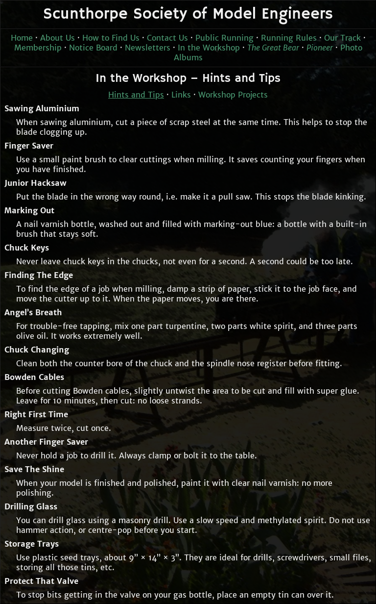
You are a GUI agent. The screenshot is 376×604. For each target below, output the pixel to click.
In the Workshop (209, 47)
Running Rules (289, 38)
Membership (38, 47)
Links (181, 95)
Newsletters (147, 47)
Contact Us (167, 38)
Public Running (224, 38)
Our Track (342, 38)
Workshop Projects (233, 95)
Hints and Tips (136, 95)
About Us (57, 38)
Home (22, 38)
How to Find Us (111, 38)
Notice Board (93, 47)
